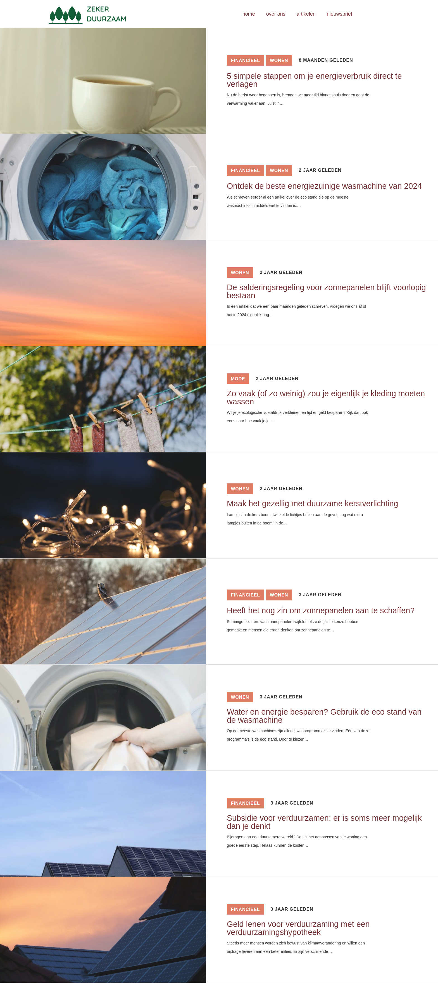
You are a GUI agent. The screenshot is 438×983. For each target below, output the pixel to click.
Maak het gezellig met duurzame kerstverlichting (312, 503)
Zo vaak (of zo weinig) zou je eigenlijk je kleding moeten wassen (326, 397)
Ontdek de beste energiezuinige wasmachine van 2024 (324, 186)
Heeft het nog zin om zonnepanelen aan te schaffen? (321, 610)
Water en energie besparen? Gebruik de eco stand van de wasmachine (324, 715)
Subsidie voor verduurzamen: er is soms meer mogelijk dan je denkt (324, 822)
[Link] (95, 14)
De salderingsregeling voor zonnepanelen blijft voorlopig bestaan (326, 291)
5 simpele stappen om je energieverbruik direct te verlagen (314, 80)
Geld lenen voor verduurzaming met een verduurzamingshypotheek (298, 928)
